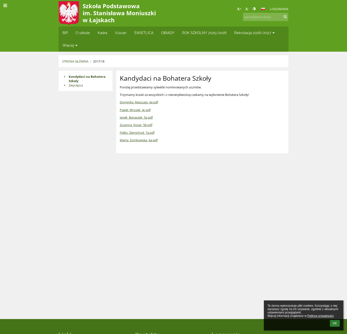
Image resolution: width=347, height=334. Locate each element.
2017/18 (98, 61)
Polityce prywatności (320, 316)
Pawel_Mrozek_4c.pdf (135, 110)
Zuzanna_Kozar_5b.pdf (136, 125)
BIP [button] (65, 33)
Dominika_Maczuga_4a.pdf (139, 102)
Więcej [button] (70, 45)
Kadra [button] (102, 33)
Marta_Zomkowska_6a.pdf (139, 140)
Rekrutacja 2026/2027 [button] (255, 33)
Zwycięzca (76, 85)
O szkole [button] (83, 33)
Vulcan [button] (121, 33)
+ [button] (239, 9)
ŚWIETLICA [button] (143, 33)
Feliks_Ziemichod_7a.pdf (137, 132)
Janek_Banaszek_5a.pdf (136, 117)
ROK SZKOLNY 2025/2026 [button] (204, 33)
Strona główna (75, 61)
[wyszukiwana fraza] (265, 17)
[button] (263, 9)
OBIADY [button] (167, 33)
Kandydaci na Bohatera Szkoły (87, 78)
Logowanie (279, 9)
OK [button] (335, 323)
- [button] (247, 9)
